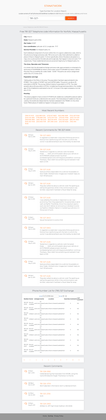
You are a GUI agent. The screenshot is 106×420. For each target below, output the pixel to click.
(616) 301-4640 (74, 119)
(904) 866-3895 (63, 115)
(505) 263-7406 (30, 121)
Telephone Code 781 (33, 27)
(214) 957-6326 (63, 121)
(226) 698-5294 (40, 115)
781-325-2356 (45, 394)
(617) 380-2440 (52, 121)
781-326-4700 (45, 384)
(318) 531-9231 (29, 115)
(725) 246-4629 (63, 119)
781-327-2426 (45, 149)
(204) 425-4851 (30, 117)
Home (25, 27)
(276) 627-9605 (52, 115)
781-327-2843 (45, 218)
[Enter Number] (46, 18)
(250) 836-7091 (41, 121)
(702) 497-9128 (74, 115)
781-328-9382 (45, 371)
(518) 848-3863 (30, 119)
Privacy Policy (58, 416)
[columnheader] (26, 299)
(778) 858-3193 (41, 117)
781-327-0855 (45, 135)
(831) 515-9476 (52, 119)
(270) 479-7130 (52, 117)
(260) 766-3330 (41, 119)
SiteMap (50, 416)
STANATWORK (53, 5)
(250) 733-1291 (74, 117)
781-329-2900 (45, 404)
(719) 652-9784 (63, 117)
